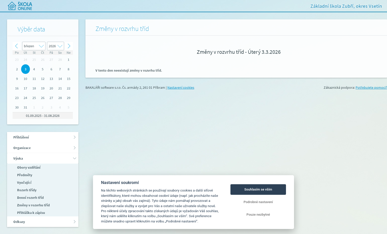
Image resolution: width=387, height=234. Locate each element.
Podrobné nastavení (258, 202)
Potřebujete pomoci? (371, 87)
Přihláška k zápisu (30, 212)
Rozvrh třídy (26, 190)
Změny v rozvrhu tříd (33, 205)
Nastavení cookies (180, 87)
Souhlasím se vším (258, 189)
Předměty (24, 175)
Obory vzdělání (28, 167)
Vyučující (23, 182)
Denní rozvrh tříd (30, 197)
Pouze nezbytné (258, 214)
